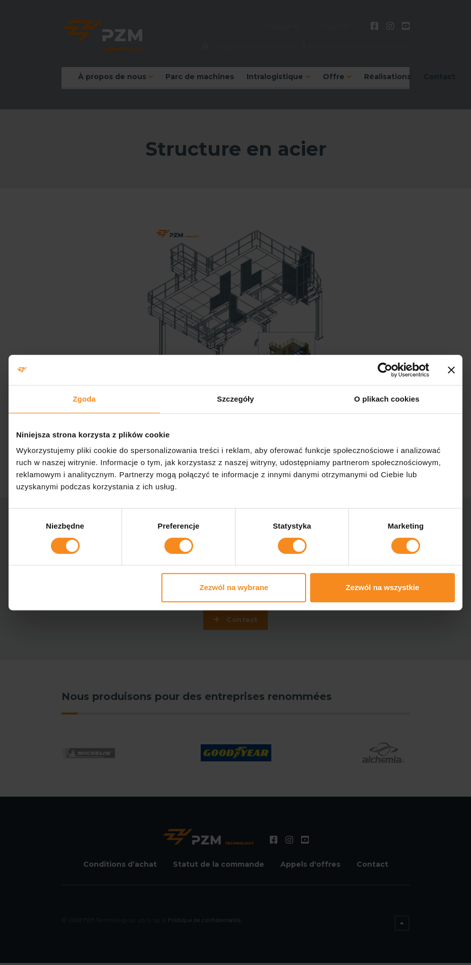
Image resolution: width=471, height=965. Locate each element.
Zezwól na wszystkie (383, 587)
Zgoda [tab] (84, 399)
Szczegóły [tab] (235, 399)
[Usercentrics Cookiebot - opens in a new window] (385, 369)
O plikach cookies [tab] (386, 399)
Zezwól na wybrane (234, 587)
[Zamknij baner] (451, 369)
